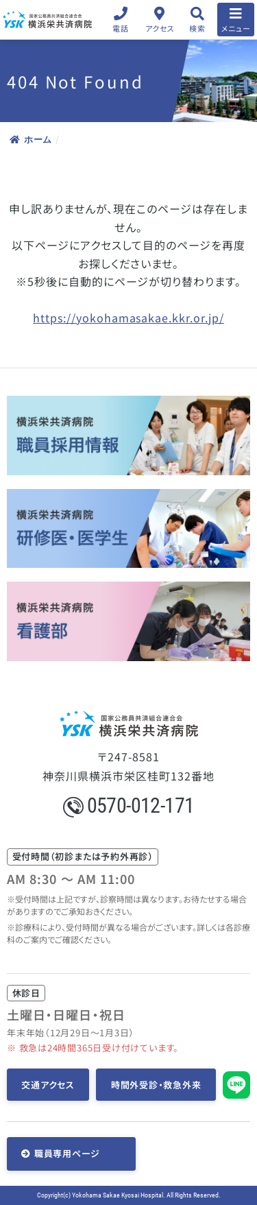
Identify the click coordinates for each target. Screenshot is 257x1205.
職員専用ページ (67, 1153)
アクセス (160, 28)
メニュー (236, 28)
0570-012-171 (129, 806)
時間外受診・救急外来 (156, 1084)
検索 (197, 28)
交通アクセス (48, 1084)
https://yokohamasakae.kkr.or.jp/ (128, 317)
